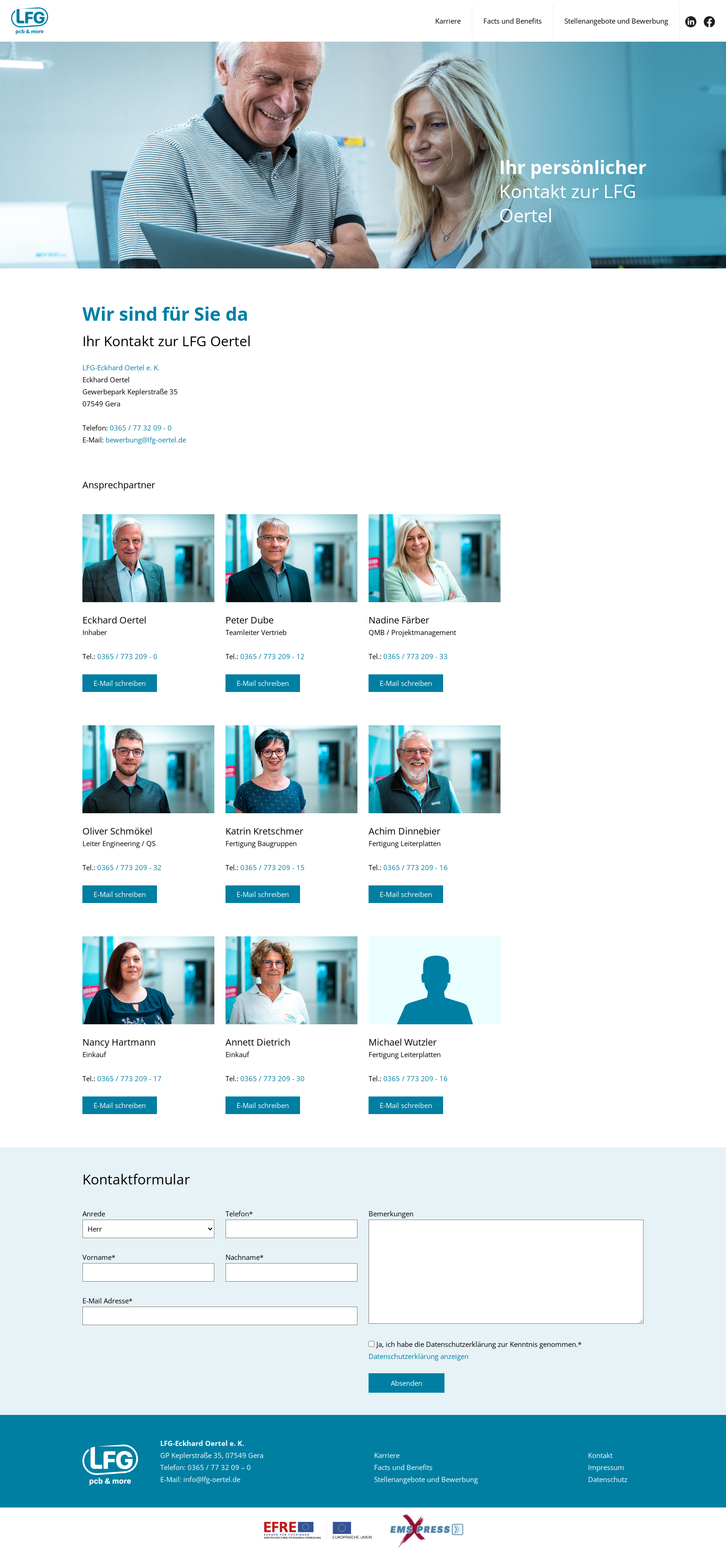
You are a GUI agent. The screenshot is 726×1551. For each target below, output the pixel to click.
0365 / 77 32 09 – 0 (219, 1467)
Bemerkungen (391, 1213)
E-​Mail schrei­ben (120, 683)
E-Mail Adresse (107, 1300)
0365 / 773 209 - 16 (415, 867)
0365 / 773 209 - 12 (272, 656)
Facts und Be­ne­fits (403, 1467)
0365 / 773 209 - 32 (129, 867)
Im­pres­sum (606, 1467)
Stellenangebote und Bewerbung (616, 20)
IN (690, 21)
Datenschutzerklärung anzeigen (419, 1356)
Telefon (239, 1213)
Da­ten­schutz (607, 1479)
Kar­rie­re (387, 1455)
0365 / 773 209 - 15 (272, 867)
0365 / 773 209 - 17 (129, 1078)
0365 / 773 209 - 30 (272, 1078)
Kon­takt (600, 1455)
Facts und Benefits (512, 20)
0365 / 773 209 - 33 (415, 656)
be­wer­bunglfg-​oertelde (146, 439)
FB (709, 21)
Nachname (244, 1257)
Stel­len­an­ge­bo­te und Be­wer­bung (426, 1479)
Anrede (93, 1213)
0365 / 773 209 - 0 (127, 656)
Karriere (448, 20)
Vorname (98, 1257)
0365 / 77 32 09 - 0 (141, 427)
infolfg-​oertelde (211, 1479)
